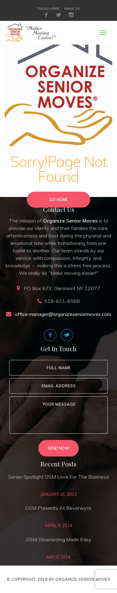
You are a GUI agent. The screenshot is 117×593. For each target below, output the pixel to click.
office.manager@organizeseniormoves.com (63, 314)
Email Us (72, 9)
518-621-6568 (48, 9)
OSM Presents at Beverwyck (58, 508)
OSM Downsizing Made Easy (58, 539)
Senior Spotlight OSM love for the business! (58, 477)
